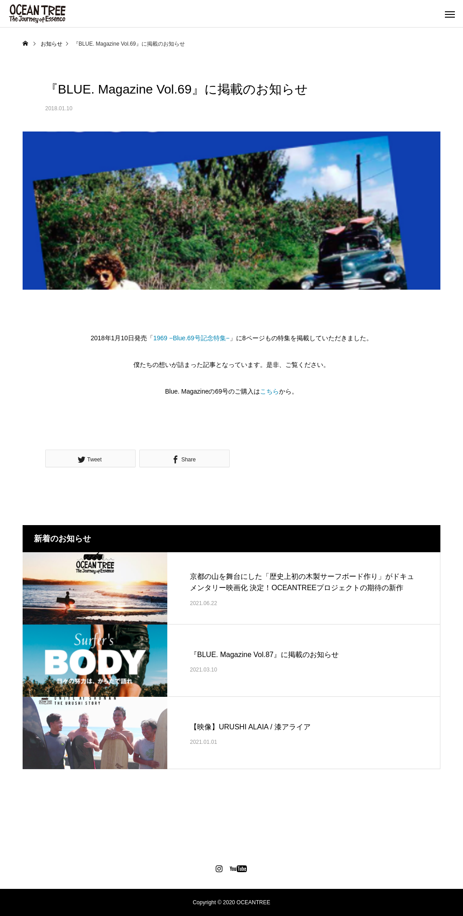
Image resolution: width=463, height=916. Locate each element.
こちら (269, 391)
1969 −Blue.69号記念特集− (191, 338)
